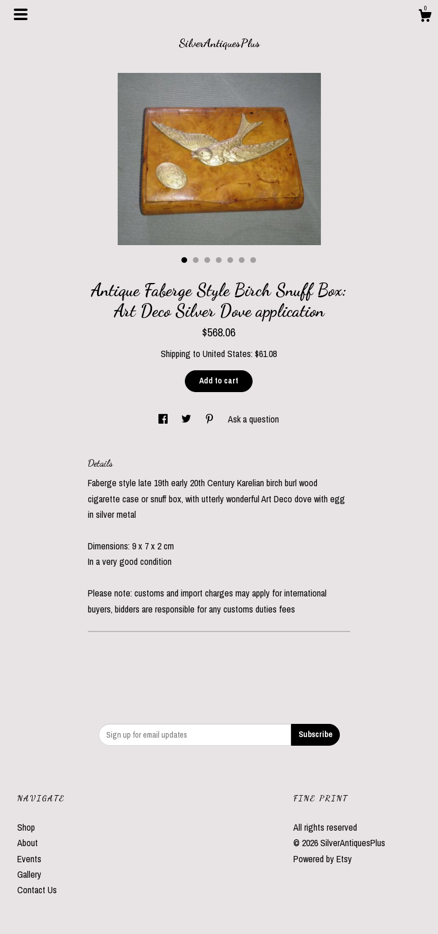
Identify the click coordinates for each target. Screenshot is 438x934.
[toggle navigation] (21, 14)
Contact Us (37, 889)
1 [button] (184, 260)
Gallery (29, 874)
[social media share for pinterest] (210, 419)
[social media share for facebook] (164, 419)
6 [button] (242, 260)
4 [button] (219, 260)
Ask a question (253, 419)
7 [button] (253, 260)
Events (29, 858)
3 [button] (207, 260)
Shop (26, 827)
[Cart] (424, 17)
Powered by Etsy (322, 858)
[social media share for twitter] (187, 419)
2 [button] (196, 260)
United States (227, 353)
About (27, 842)
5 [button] (230, 260)
